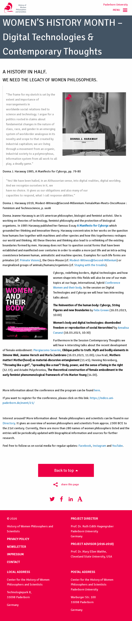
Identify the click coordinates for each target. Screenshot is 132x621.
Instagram (99, 446)
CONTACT (13, 562)
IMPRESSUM (15, 554)
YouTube (117, 446)
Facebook (84, 446)
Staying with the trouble (90, 265)
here (97, 390)
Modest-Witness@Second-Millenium (93, 260)
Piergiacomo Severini (47, 350)
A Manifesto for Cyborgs (92, 225)
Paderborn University (115, 4)
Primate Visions (30, 260)
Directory (9, 423)
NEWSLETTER (16, 547)
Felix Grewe (101, 310)
